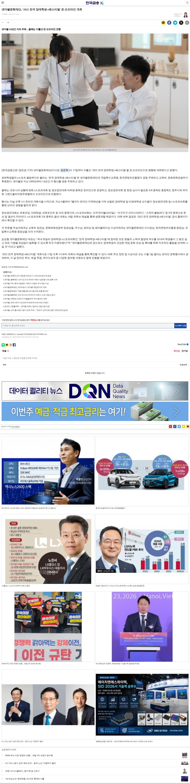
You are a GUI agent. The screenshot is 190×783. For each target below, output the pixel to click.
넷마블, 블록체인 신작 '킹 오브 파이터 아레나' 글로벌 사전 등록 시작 (30, 280)
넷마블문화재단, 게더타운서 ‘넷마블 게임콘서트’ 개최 (25, 287)
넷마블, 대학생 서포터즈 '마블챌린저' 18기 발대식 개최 (25, 299)
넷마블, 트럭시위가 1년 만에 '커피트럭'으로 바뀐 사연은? (26, 303)
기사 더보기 (15, 426)
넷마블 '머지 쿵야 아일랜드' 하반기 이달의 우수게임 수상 (26, 283)
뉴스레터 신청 (180, 326)
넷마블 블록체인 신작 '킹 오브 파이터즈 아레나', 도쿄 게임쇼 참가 (29, 295)
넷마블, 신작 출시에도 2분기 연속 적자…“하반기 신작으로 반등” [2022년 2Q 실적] (36, 310)
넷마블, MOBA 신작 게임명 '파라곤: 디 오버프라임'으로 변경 (27, 276)
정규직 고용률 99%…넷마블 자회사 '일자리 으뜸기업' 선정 (27, 306)
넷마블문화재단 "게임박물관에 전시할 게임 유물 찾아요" (26, 291)
